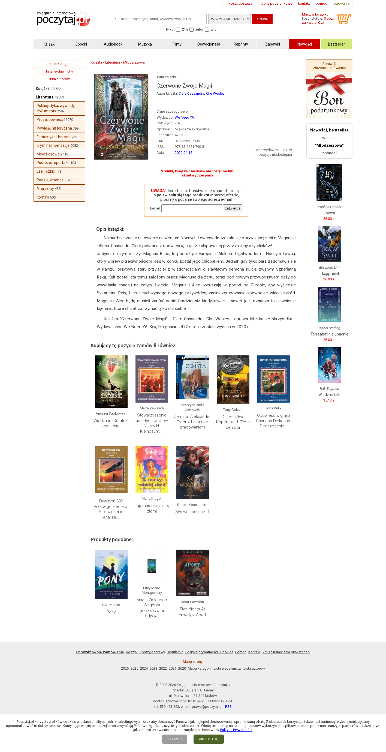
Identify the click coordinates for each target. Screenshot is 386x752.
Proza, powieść (50, 119)
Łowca (329, 213)
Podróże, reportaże (53, 162)
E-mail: (155, 208)
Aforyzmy (45, 188)
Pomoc (240, 652)
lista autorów (59, 79)
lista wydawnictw (59, 71)
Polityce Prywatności (236, 730)
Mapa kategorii (200, 668)
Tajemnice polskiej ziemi (152, 508)
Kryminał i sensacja (53, 145)
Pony (111, 612)
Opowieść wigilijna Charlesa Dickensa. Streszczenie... (273, 421)
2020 (182, 668)
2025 (134, 668)
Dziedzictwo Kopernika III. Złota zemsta (233, 422)
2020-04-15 (183, 153)
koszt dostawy (240, 3)
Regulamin (175, 652)
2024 (144, 668)
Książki (42, 88)
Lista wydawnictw (227, 668)
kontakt (304, 3)
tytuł (214, 29)
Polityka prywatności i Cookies (209, 652)
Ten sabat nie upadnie (329, 334)
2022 (163, 668)
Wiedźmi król (329, 395)
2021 (172, 668)
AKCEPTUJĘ (208, 739)
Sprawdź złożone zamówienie (329, 66)
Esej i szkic (46, 171)
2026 (125, 668)
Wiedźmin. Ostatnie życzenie (111, 423)
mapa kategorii (59, 64)
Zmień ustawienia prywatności (286, 652)
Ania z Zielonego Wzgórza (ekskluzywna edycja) (152, 607)
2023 (153, 668)
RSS (228, 707)
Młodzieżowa (48, 154)
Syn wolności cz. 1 (192, 511)
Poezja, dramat (50, 180)
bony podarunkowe (276, 3)
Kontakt (254, 652)
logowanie (341, 3)
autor (199, 29)
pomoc (321, 3)
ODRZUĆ (175, 739)
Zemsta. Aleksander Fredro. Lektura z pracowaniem (192, 422)
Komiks (43, 197)
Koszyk (132, 652)
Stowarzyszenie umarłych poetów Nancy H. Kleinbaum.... (152, 423)
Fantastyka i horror (53, 137)
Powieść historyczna (54, 128)
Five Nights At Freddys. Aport (192, 612)
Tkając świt (329, 273)
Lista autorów (254, 668)
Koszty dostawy (152, 652)
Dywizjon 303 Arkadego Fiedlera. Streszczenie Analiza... (111, 509)
